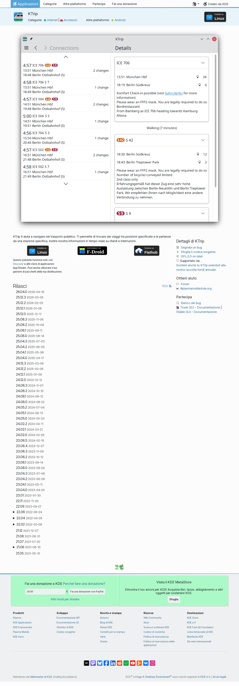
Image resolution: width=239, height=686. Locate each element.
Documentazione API (68, 617)
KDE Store (192, 617)
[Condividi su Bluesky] (99, 661)
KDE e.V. (191, 622)
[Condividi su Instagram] (152, 661)
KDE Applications (22, 622)
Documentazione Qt (68, 622)
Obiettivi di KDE (65, 627)
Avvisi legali (219, 676)
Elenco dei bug (191, 303)
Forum (185, 284)
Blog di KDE (106, 622)
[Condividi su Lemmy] (126, 661)
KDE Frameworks (22, 627)
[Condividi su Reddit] (119, 661)
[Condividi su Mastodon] (93, 661)
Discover (18, 263)
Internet (51, 20)
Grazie (103, 641)
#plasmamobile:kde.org (196, 288)
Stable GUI (183, 312)
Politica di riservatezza (156, 636)
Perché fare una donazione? (84, 584)
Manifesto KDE (195, 636)
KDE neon (18, 636)
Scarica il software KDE (156, 627)
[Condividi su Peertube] (139, 661)
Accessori (68, 20)
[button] (196, 4)
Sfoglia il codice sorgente (198, 252)
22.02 (29, 524)
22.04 (29, 518)
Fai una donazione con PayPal (86, 591)
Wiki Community (153, 617)
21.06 (28, 547)
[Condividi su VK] (146, 661)
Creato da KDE (218, 4)
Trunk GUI (187, 307)
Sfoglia (173, 599)
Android (118, 20)
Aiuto (146, 622)
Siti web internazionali (199, 641)
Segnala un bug (191, 247)
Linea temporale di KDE (200, 631)
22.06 (29, 512)
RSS (167, 286)
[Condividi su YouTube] (132, 661)
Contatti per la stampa (112, 631)
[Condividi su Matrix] (86, 661)
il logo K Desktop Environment (153, 676)
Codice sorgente (66, 631)
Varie (103, 636)
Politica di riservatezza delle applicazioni (159, 643)
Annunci (104, 617)
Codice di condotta (154, 631)
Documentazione (208, 307)
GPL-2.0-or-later (192, 256)
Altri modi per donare (65, 599)
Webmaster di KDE (41, 676)
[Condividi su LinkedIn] (113, 661)
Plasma (17, 617)
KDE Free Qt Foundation (200, 627)
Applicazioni (25, 5)
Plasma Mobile (21, 631)
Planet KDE (106, 627)
